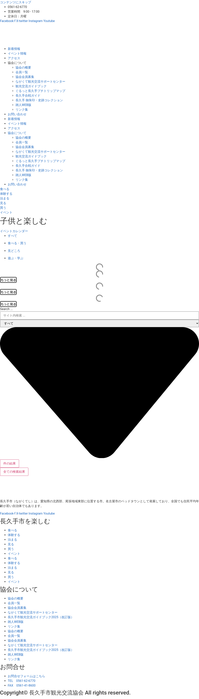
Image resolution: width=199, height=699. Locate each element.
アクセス (14, 58)
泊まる (12, 539)
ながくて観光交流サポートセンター (40, 81)
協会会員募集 (25, 77)
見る (11, 544)
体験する (14, 535)
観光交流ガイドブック (31, 86)
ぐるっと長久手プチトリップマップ (40, 91)
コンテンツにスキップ (15, 2)
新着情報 (14, 49)
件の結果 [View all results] (9, 463)
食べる (12, 530)
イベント (14, 553)
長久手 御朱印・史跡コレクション (39, 100)
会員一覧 (22, 72)
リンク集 (22, 109)
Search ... (6, 309)
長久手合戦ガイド (28, 95)
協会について (17, 63)
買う (11, 549)
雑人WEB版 (23, 105)
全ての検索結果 (14, 471)
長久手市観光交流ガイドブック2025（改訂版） (41, 617)
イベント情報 (17, 53)
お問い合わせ (17, 114)
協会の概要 (23, 67)
